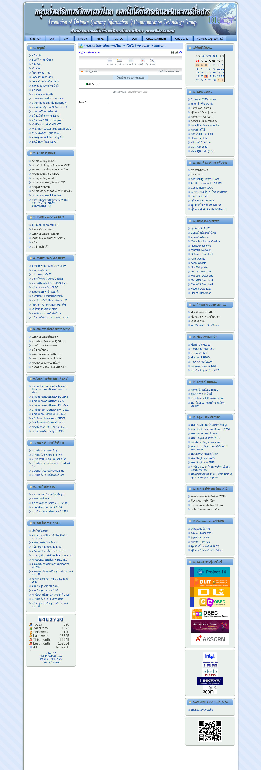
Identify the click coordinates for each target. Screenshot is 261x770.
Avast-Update (198, 262)
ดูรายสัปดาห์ (131, 63)
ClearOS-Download (202, 280)
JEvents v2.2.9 (119, 92)
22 (209, 76)
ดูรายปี (110, 63)
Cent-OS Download (202, 284)
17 (218, 72)
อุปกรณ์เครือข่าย (200, 237)
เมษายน (206, 55)
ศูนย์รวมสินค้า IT (200, 228)
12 (197, 72)
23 (214, 76)
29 (209, 80)
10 (218, 68)
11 (222, 68)
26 (197, 80)
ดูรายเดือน (119, 63)
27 (202, 80)
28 (205, 80)
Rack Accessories (201, 245)
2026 (215, 55)
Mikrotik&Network (201, 250)
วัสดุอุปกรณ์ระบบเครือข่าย (205, 241)
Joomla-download (201, 271)
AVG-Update (198, 258)
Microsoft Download (202, 275)
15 (209, 72)
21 (205, 76)
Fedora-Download (201, 288)
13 (202, 72)
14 (205, 72)
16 (214, 72)
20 (202, 76)
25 (222, 76)
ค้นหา (152, 63)
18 (222, 72)
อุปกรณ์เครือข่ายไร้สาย (203, 232)
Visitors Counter (51, 662)
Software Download (202, 254)
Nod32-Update (199, 267)
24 (218, 76)
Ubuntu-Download (201, 293)
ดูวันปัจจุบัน (143, 63)
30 (214, 80)
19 (197, 76)
